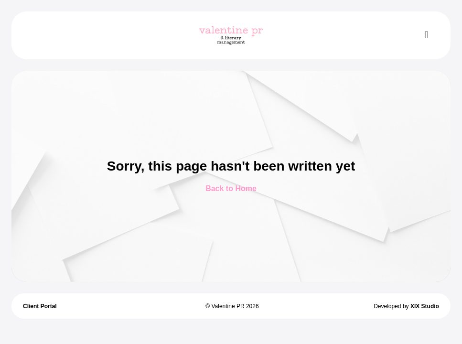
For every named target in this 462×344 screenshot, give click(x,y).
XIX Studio (424, 306)
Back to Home (231, 188)
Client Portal (40, 306)
